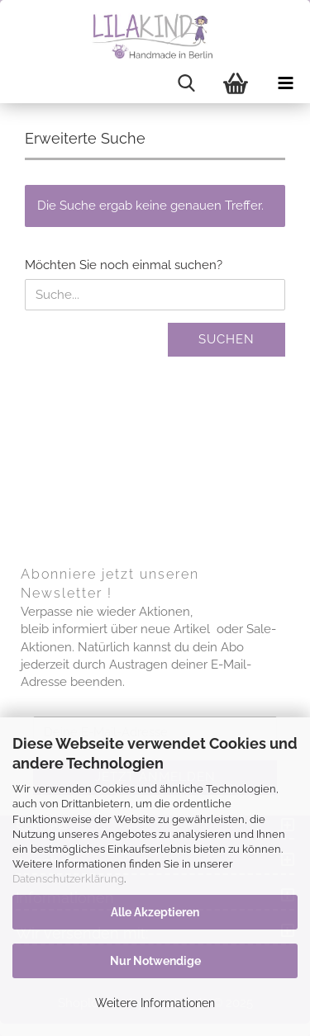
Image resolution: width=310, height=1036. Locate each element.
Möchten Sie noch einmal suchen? (123, 265)
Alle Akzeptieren (155, 912)
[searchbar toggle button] (186, 83)
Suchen (226, 339)
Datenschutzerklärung (68, 879)
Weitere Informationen (155, 1003)
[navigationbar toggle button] (285, 83)
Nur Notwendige (155, 960)
